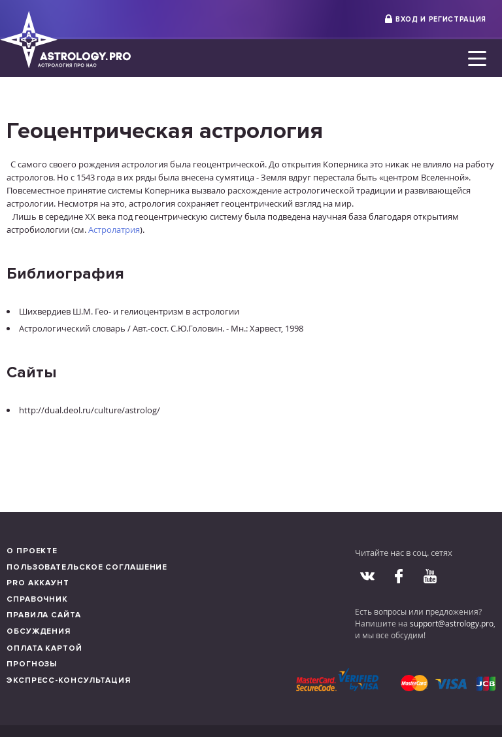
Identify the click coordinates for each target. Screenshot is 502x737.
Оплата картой (44, 648)
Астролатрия (114, 229)
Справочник (37, 599)
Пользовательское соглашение (87, 567)
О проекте (32, 551)
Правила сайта (44, 615)
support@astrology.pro (452, 623)
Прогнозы (32, 664)
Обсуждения (39, 631)
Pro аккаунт (38, 583)
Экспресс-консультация (69, 680)
